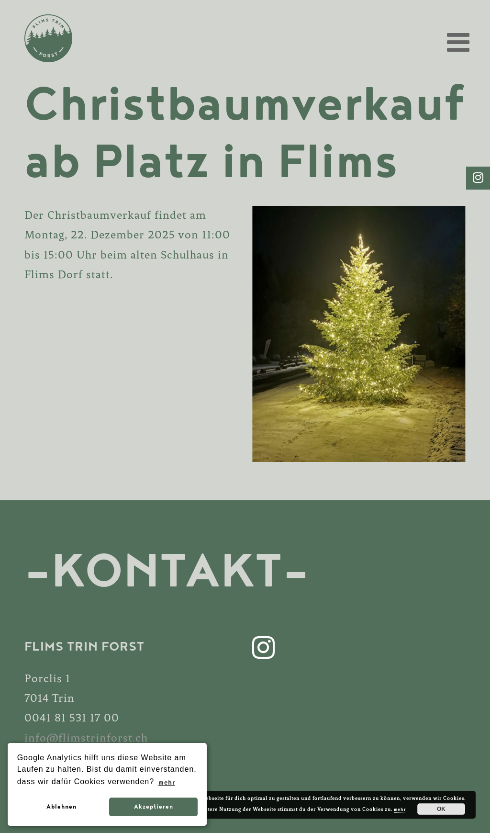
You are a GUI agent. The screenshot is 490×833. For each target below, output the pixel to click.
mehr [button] (166, 782)
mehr (400, 809)
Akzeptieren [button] (153, 806)
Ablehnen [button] (61, 806)
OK (441, 809)
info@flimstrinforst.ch (86, 738)
